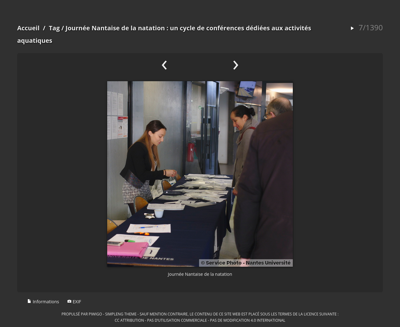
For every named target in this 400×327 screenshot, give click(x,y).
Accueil (28, 28)
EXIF (74, 302)
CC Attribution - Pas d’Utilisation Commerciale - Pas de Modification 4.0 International (200, 320)
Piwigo (95, 313)
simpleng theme (121, 313)
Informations (43, 302)
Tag (54, 28)
